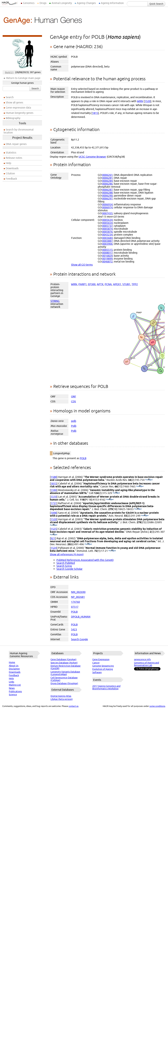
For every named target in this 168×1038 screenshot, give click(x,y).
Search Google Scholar (69, 568)
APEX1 (117, 284)
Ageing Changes (86, 2)
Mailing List (15, 685)
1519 (54, 496)
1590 (54, 490)
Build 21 (9, 72)
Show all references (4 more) (67, 554)
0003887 (107, 240)
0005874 (107, 228)
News (12, 688)
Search (35, 88)
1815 (95, 112)
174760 (75, 601)
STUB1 (126, 284)
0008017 (107, 252)
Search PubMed (65, 562)
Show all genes (14, 102)
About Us (13, 665)
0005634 (107, 219)
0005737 (107, 225)
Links (11, 681)
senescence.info (142, 659)
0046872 (107, 261)
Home (12, 662)
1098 (54, 512)
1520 (147, 101)
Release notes (14, 157)
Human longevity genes (19, 112)
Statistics (11, 152)
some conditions (157, 706)
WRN (140, 101)
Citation (10, 173)
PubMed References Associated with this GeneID (85, 559)
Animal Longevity (62, 2)
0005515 (107, 249)
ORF (73, 396)
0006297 (107, 198)
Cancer (96, 662)
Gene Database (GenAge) (63, 659)
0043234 (107, 234)
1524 (54, 547)
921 (53, 538)
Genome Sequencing (103, 666)
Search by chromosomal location (18, 131)
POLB (83, 458)
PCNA (108, 284)
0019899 (107, 258)
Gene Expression (100, 659)
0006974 (107, 207)
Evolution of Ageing (102, 669)
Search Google (79, 639)
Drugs (43, 2)
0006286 (107, 183)
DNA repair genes (16, 143)
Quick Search (156, 3)
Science (13, 694)
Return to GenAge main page (23, 77)
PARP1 (82, 284)
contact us (73, 706)
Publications (15, 691)
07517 (74, 606)
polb (73, 420)
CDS (73, 401)
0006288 (107, 192)
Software (97, 672)
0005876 (107, 231)
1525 (54, 528)
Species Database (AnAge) (64, 662)
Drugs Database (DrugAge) (64, 683)
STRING (55, 300)
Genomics (28, 2)
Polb (73, 425)
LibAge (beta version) (62, 699)
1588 (54, 476)
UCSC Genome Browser (92, 156)
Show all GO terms (82, 264)
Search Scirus (64, 565)
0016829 (107, 255)
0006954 (107, 204)
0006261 (107, 174)
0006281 (107, 177)
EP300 (91, 284)
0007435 (107, 213)
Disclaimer (14, 668)
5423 (74, 629)
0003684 (107, 237)
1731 (54, 503)
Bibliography (13, 118)
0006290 (107, 195)
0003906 (107, 243)
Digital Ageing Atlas (61, 696)
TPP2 (135, 284)
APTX (100, 284)
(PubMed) (149, 479)
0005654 (107, 222)
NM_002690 (78, 591)
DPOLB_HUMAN (80, 616)
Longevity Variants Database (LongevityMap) (65, 673)
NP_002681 (78, 596)
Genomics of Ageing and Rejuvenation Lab (146, 664)
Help (8, 163)
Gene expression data (18, 107)
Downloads (12, 168)
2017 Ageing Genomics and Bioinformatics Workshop (106, 687)
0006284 (107, 180)
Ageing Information (112, 2)
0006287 (107, 189)
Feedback (11, 178)
